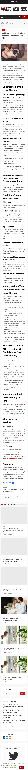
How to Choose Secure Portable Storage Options (14, 664)
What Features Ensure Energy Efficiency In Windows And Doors (14, 635)
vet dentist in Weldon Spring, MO (13, 457)
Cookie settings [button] (13, 767)
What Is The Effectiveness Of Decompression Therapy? (14, 605)
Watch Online (24, 16)
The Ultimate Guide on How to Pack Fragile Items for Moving (14, 546)
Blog (4, 30)
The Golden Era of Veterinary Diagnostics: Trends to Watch (14, 495)
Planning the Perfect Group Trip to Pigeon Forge (14, 576)
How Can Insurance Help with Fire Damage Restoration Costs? (14, 489)
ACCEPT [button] (21, 767)
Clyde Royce (4, 40)
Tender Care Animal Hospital (12, 437)
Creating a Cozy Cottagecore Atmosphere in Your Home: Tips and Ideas (14, 515)
